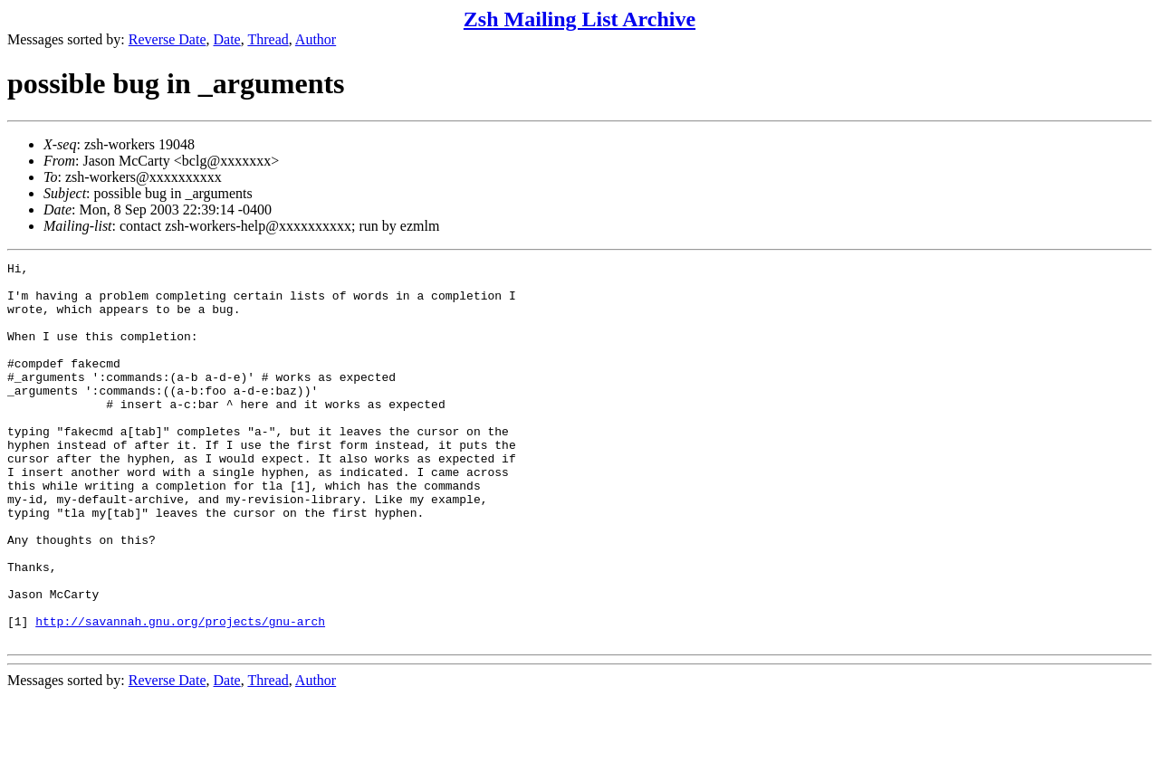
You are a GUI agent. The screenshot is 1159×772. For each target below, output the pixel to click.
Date (227, 39)
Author (315, 39)
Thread (267, 39)
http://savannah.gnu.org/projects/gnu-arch (180, 694)
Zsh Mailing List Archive (579, 19)
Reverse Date (167, 39)
